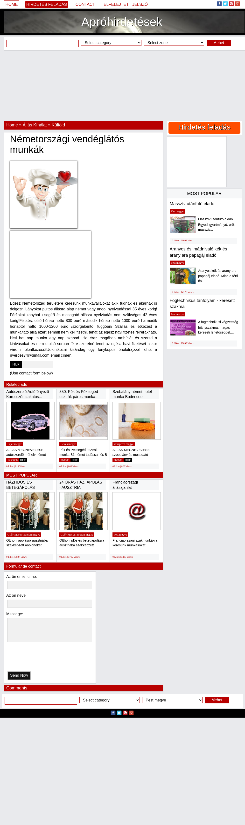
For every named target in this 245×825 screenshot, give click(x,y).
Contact (85, 4)
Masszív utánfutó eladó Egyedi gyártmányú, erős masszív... (217, 224)
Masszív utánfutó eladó (192, 203)
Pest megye (120, 534)
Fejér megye (14, 444)
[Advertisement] (122, 85)
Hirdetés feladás (46, 4)
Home (12, 4)
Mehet (218, 43)
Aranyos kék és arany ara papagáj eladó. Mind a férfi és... (218, 276)
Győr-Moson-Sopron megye (23, 534)
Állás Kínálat (35, 125)
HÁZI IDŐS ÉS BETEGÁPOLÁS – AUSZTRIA (22, 487)
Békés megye (68, 444)
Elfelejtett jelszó (126, 4)
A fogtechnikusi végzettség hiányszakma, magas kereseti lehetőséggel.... (218, 327)
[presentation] (32, 658)
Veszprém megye (123, 444)
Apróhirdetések (121, 22)
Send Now (19, 675)
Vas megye (177, 211)
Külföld (58, 125)
